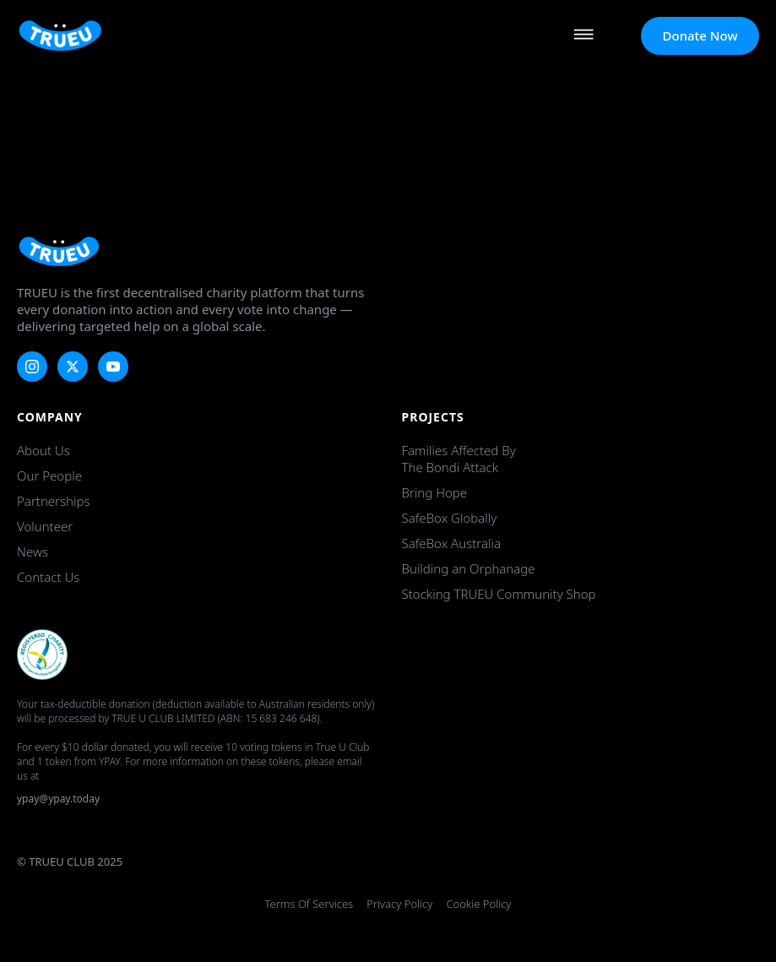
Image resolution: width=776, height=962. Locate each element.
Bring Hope (435, 492)
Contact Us (48, 576)
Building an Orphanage (468, 568)
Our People (49, 475)
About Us (43, 450)
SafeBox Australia (451, 543)
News (32, 551)
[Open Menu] (583, 36)
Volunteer (45, 526)
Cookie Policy (478, 903)
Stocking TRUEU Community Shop (499, 593)
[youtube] (113, 366)
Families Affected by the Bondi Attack (459, 459)
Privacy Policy (399, 903)
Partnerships (53, 500)
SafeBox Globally (449, 517)
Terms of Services (309, 903)
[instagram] (32, 366)
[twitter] (72, 366)
